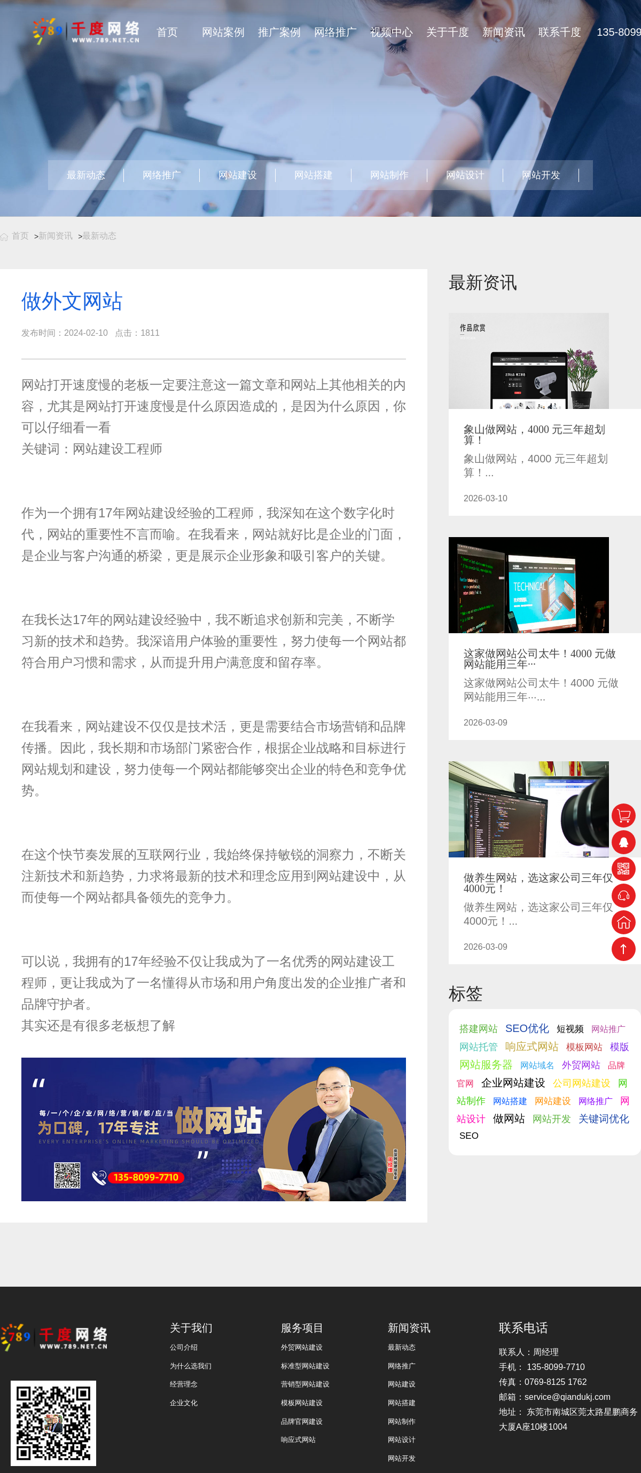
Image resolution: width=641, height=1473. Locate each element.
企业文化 (184, 1403)
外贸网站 (581, 1065)
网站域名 (537, 1065)
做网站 (509, 1118)
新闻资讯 (503, 32)
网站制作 (389, 175)
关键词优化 (604, 1118)
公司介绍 (184, 1347)
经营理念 (184, 1384)
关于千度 (447, 32)
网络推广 (335, 32)
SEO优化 (527, 1028)
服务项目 (302, 1328)
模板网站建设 (302, 1403)
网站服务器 (486, 1064)
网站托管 (478, 1047)
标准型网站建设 (305, 1366)
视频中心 (391, 32)
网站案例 (223, 32)
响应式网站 (532, 1046)
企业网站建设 (513, 1083)
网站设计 (465, 175)
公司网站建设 (582, 1083)
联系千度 (559, 32)
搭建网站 (478, 1028)
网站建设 (237, 175)
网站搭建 (313, 175)
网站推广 (608, 1029)
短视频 (570, 1029)
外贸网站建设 (302, 1347)
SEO (469, 1136)
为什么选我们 (191, 1366)
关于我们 (191, 1328)
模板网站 (584, 1047)
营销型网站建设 (305, 1384)
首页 (167, 32)
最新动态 (86, 175)
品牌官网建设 (302, 1421)
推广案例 (279, 32)
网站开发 (541, 175)
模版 (619, 1047)
